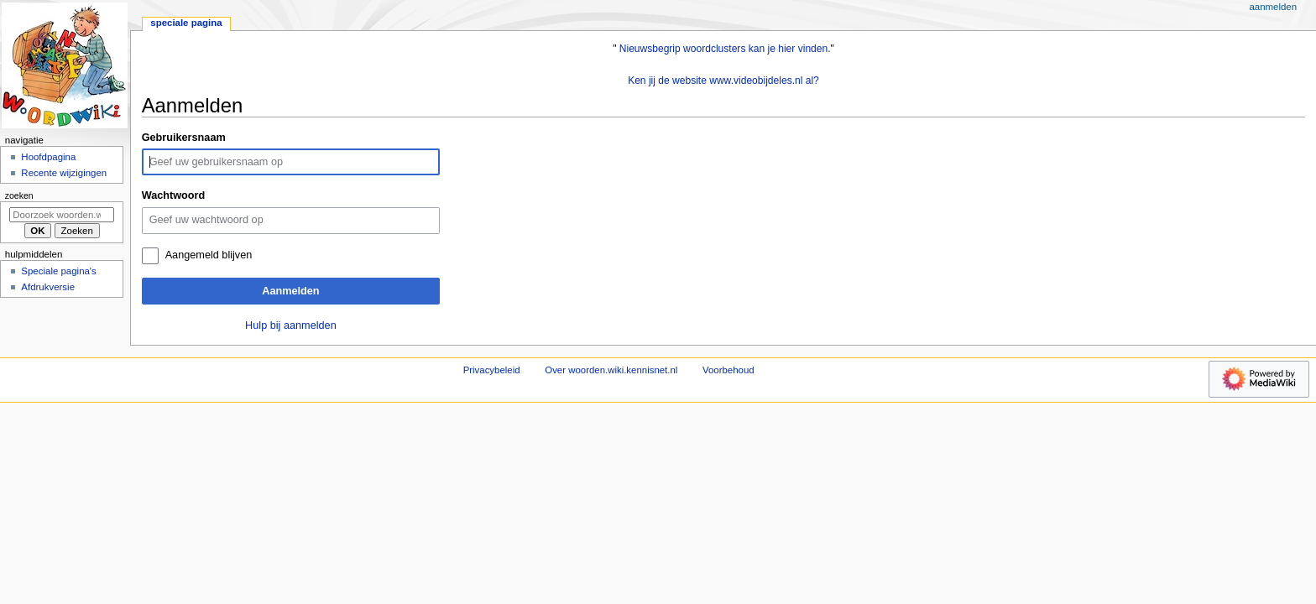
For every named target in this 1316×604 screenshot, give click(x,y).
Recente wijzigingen (64, 173)
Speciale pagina (186, 23)
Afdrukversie (48, 287)
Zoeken (19, 195)
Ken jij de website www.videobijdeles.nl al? (723, 80)
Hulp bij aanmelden (291, 325)
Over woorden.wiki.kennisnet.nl (611, 370)
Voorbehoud (728, 370)
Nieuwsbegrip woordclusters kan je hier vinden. (725, 49)
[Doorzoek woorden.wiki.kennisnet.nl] (61, 214)
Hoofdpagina (48, 157)
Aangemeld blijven (209, 255)
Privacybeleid (491, 370)
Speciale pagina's (58, 271)
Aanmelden (290, 291)
